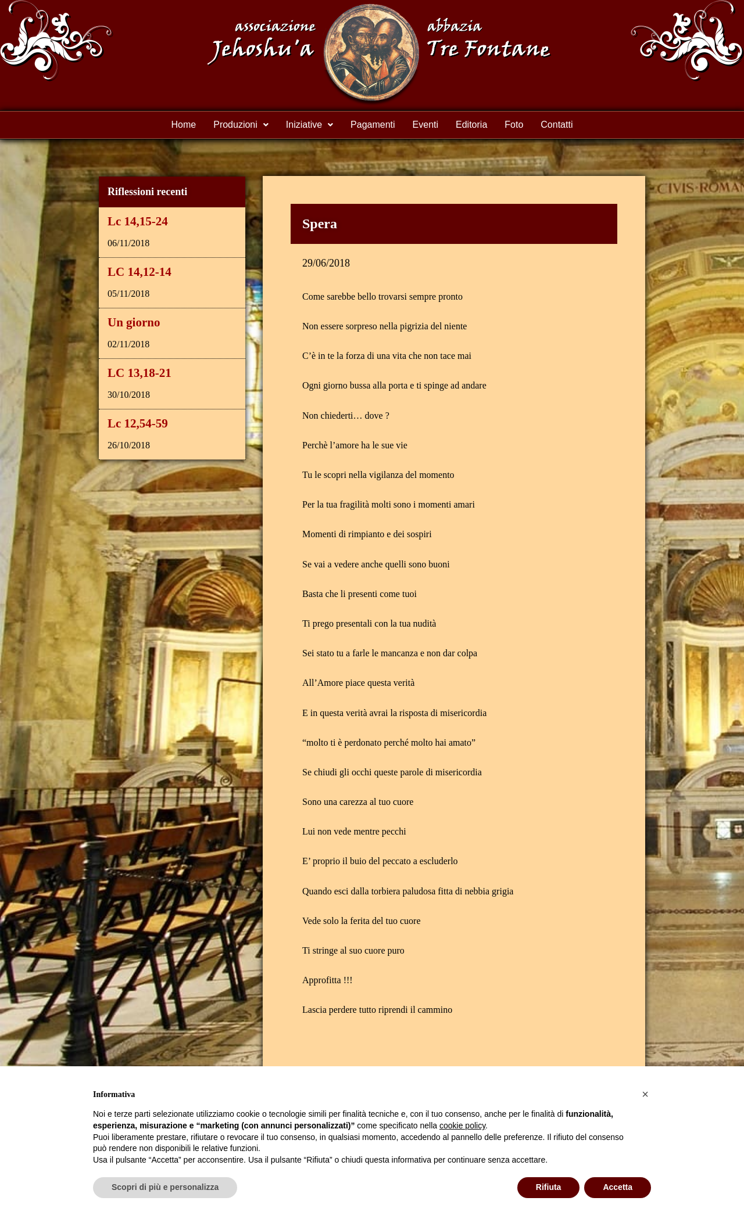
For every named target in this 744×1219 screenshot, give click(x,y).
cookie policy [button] (462, 1125)
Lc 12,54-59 (138, 423)
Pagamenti (372, 125)
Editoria (471, 125)
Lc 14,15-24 (138, 221)
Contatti (557, 125)
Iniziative (309, 125)
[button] (241, 125)
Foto (514, 125)
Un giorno (134, 322)
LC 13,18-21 (139, 373)
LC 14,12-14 (139, 272)
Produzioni (241, 125)
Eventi (425, 125)
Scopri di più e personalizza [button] (165, 1187)
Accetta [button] (617, 1187)
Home (183, 125)
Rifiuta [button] (548, 1187)
